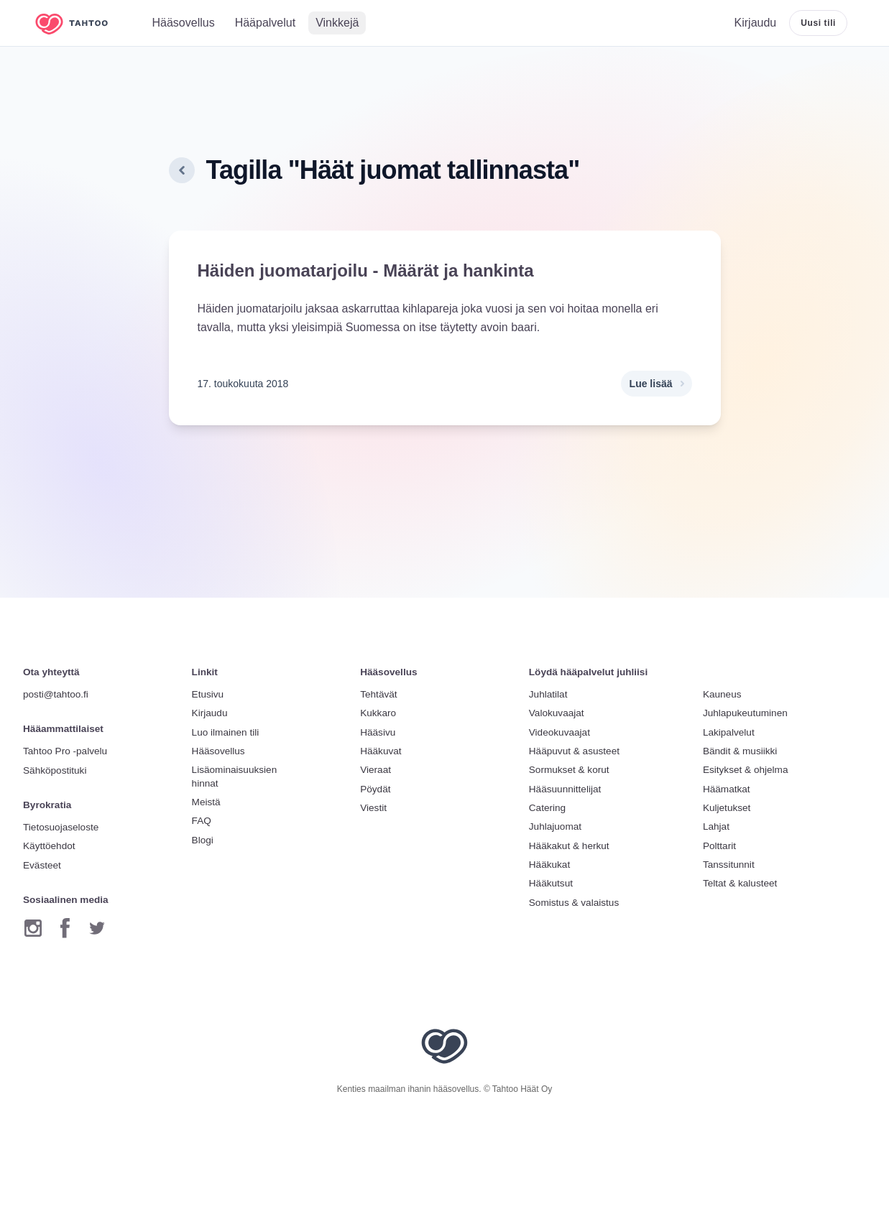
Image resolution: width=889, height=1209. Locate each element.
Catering (547, 807)
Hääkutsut (551, 883)
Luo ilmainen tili (225, 732)
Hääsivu (377, 732)
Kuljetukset (727, 807)
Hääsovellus (218, 751)
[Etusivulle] (82, 23)
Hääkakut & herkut (569, 845)
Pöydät (375, 789)
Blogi (202, 840)
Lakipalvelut (729, 732)
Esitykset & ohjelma (745, 769)
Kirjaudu (210, 713)
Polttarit (719, 845)
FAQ (201, 820)
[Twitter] (97, 928)
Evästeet (42, 865)
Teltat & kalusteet (740, 883)
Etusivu (208, 694)
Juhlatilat (548, 694)
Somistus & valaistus (574, 902)
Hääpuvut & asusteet (574, 751)
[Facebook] (65, 928)
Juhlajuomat (555, 826)
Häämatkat (726, 789)
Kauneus (722, 694)
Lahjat (716, 826)
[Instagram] (33, 928)
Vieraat (375, 769)
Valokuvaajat (556, 713)
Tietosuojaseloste (60, 827)
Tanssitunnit (729, 864)
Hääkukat (549, 864)
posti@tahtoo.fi (55, 694)
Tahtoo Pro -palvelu (65, 751)
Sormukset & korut (569, 769)
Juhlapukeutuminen (745, 713)
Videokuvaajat (559, 732)
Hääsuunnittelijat (565, 789)
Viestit (373, 807)
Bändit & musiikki (740, 751)
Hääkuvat (380, 751)
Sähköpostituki (54, 770)
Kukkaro (378, 713)
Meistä (206, 802)
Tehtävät (378, 694)
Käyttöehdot (49, 845)
